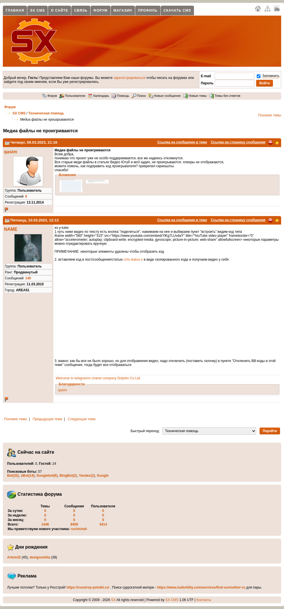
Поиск (139, 95)
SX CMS (37, 10)
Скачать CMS (177, 10)
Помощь (120, 95)
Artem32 (14, 557)
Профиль (148, 10)
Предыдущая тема (47, 419)
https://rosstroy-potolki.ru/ (87, 587)
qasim (10, 151)
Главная (15, 10)
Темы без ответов (224, 95)
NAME (10, 229)
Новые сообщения (165, 95)
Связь (80, 10)
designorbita (40, 557)
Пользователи (72, 95)
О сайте (59, 10)
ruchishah (79, 529)
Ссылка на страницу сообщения (238, 142)
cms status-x (133, 259)
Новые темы (195, 95)
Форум (100, 10)
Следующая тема (81, 419)
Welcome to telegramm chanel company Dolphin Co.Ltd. (98, 378)
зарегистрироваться (129, 78)
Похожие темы (269, 115)
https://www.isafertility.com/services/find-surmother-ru (201, 587)
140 (28, 278)
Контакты (203, 600)
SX (113, 600)
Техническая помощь (46, 113)
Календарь (98, 95)
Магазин (123, 10)
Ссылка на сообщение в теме (182, 142)
